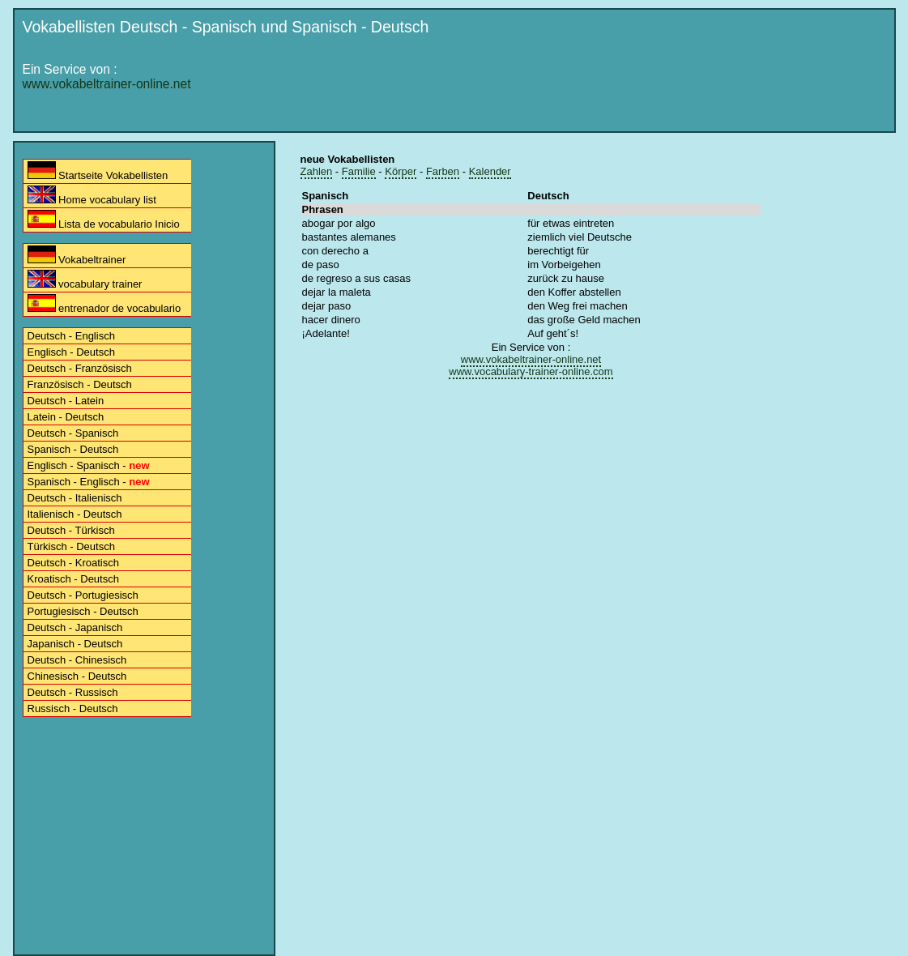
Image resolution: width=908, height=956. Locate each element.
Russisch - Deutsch (73, 708)
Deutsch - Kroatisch (73, 563)
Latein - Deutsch (66, 417)
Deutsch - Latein (66, 401)
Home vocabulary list (92, 196)
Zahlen (317, 171)
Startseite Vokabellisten (98, 171)
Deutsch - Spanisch (73, 433)
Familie (359, 171)
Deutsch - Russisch (73, 692)
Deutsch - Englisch (71, 336)
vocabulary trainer (85, 280)
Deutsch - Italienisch (75, 498)
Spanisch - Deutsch (73, 449)
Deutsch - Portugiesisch (83, 595)
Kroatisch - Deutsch (73, 579)
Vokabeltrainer (77, 255)
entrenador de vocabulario (104, 304)
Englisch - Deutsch (71, 352)
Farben (442, 171)
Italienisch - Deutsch (75, 514)
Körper (400, 171)
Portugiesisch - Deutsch (83, 611)
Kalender (490, 171)
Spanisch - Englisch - (89, 482)
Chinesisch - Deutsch (77, 676)
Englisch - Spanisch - (89, 465)
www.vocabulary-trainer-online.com (530, 371)
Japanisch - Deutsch (75, 644)
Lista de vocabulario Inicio (104, 220)
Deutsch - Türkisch (71, 530)
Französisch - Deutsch (80, 384)
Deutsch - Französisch (80, 368)
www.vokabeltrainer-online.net (107, 84)
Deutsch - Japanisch (75, 627)
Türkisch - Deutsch (71, 546)
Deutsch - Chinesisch (77, 660)
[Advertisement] (593, 86)
